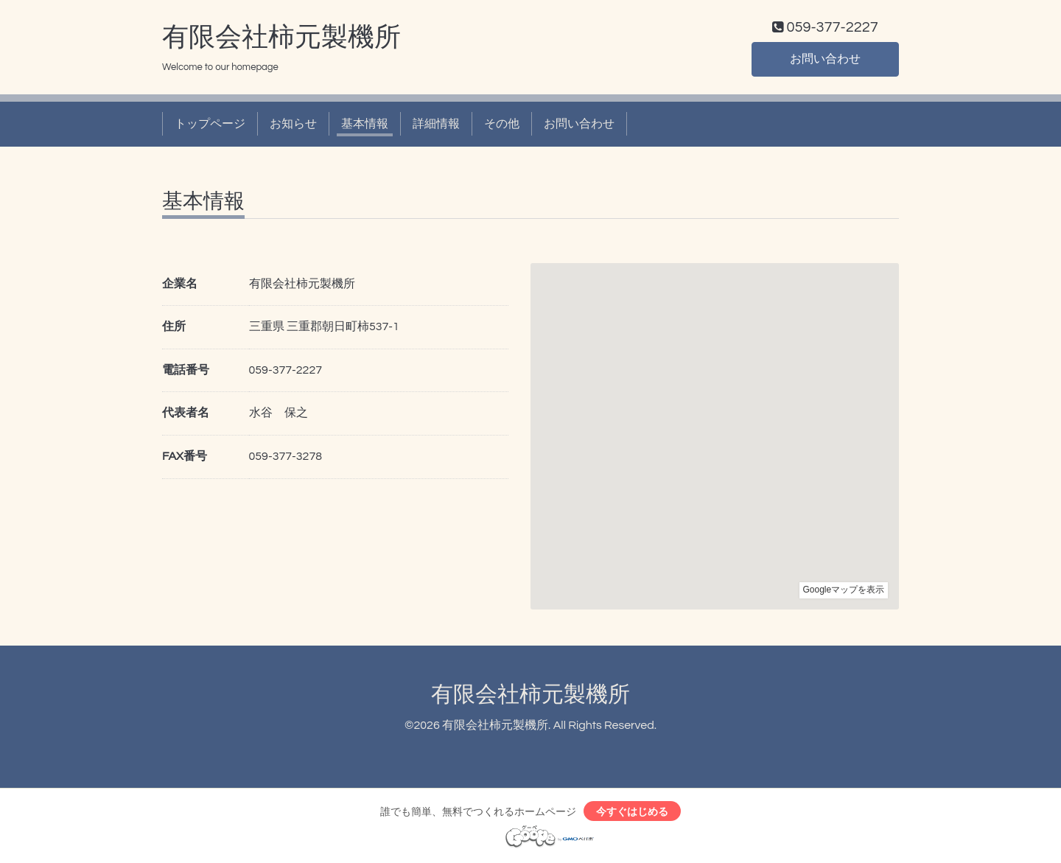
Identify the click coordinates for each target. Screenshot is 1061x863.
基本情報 (364, 124)
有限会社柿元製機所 (281, 38)
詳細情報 (436, 124)
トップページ (210, 124)
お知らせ (293, 124)
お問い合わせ (825, 59)
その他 (501, 124)
